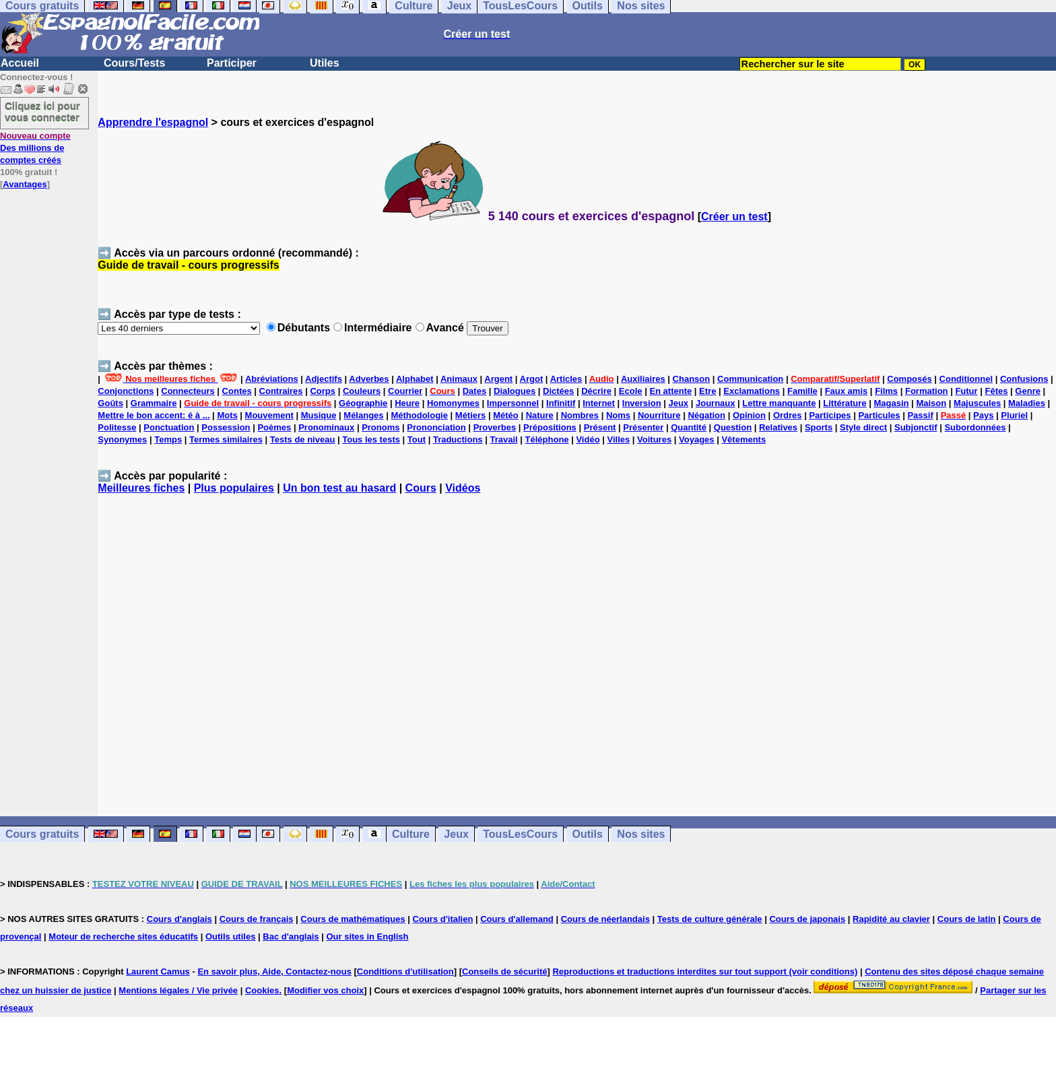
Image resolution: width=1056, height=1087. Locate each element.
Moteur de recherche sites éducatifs (123, 936)
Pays (983, 415)
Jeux (678, 403)
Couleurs (362, 391)
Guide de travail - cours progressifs (188, 265)
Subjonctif (915, 427)
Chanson (692, 379)
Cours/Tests (134, 63)
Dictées (558, 391)
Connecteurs (187, 391)
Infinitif (560, 403)
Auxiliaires (643, 379)
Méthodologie (419, 415)
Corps (322, 391)
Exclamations (751, 391)
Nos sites (641, 834)
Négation (706, 415)
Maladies (1026, 403)
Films (886, 391)
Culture (411, 834)
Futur (966, 391)
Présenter (643, 427)
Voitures (654, 439)
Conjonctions (126, 391)
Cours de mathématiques (352, 919)
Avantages (24, 184)
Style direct (863, 427)
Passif (920, 415)
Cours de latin (966, 919)
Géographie (363, 403)
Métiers (470, 415)
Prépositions (549, 427)
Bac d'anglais (291, 936)
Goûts (110, 403)
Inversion (641, 403)
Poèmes (274, 427)
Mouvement (269, 415)
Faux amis (846, 391)
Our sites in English (367, 936)
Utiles (324, 63)
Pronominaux (326, 427)
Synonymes (122, 439)
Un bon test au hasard (339, 488)
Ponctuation (168, 427)
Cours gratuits (42, 834)
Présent (600, 427)
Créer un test (734, 216)
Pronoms (380, 427)
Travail (503, 439)
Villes (618, 439)
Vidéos (462, 488)
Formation (926, 391)
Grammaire (154, 403)
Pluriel (1014, 415)
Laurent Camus (158, 971)
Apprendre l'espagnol (153, 122)
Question (733, 427)
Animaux (458, 379)
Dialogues (514, 391)
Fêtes (996, 391)
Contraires (281, 391)
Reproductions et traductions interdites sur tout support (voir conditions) (704, 971)
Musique (319, 415)
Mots (227, 415)
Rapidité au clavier (891, 919)
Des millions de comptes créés (35, 148)
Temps (168, 439)
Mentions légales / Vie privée (178, 990)
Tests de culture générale (709, 919)
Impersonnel (513, 403)
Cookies (262, 990)
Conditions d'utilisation (405, 971)
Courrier (405, 391)
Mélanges (363, 415)
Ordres (787, 415)
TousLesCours (520, 834)
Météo (506, 415)
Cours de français (257, 919)
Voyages (697, 439)
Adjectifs (323, 379)
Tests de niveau (302, 439)
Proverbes (495, 427)
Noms (618, 415)
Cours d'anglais (179, 919)
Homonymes (453, 403)
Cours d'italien (443, 919)
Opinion (749, 415)
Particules (879, 415)
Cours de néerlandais (605, 919)
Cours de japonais (807, 919)
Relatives (778, 427)
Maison (931, 403)
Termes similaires (226, 439)
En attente (670, 391)
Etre (707, 391)
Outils (587, 834)
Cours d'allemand (517, 919)
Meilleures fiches (141, 488)
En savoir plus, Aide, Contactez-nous (274, 971)
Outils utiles (230, 936)
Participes (830, 415)
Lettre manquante (779, 403)
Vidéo (587, 439)
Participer (232, 63)
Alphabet (415, 379)
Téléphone (547, 439)
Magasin (891, 403)
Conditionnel (966, 379)
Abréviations (271, 379)
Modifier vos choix (325, 990)
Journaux (715, 403)
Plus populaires (234, 488)
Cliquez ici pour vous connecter (42, 111)
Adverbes (369, 379)
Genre (1028, 391)
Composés (909, 379)
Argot (531, 379)
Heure (407, 403)
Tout (416, 439)
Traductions (458, 439)
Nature (540, 415)
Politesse (117, 427)
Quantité (688, 427)
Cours (420, 488)
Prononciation (436, 427)
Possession (225, 427)
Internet (599, 403)
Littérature (844, 403)
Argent (498, 379)
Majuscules (977, 403)
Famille (802, 391)
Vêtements (743, 439)
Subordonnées (974, 427)
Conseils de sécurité (504, 971)
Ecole (630, 391)
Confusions (1024, 379)
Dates (474, 391)
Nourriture (659, 415)
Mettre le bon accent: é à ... (153, 415)
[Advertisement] (577, 661)
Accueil (20, 63)
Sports (818, 427)
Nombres (580, 415)
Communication (750, 379)
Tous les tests (371, 439)
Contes (237, 391)
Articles (566, 379)
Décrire (596, 391)
